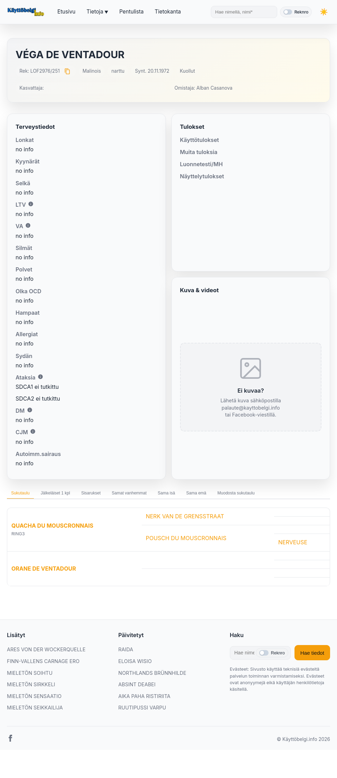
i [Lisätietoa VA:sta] (28, 225)
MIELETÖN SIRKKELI (31, 704)
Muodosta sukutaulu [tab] (36, 511)
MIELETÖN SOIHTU (30, 693)
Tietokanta (168, 11)
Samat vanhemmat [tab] (165, 495)
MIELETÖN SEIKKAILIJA (35, 728)
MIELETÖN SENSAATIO (34, 716)
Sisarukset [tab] (116, 495)
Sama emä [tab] (252, 495)
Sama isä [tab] (213, 495)
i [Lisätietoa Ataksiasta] (40, 376)
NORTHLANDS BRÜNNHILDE (152, 693)
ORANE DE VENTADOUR (43, 588)
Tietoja (94, 11)
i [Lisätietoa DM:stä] (29, 410)
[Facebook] (10, 759)
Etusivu (66, 11)
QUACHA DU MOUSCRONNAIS (52, 545)
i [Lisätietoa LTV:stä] (31, 204)
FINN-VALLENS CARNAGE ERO (43, 681)
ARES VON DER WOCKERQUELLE (46, 669)
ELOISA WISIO (135, 681)
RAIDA (125, 669)
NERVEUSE (292, 562)
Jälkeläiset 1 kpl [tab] (70, 495)
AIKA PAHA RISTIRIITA (144, 716)
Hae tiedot (312, 673)
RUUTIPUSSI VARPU (142, 728)
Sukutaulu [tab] (25, 495)
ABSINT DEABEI (137, 704)
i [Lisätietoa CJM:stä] (33, 431)
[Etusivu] (26, 12)
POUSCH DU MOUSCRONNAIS (186, 557)
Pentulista (131, 11)
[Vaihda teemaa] (323, 12)
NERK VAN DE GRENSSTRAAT (185, 536)
